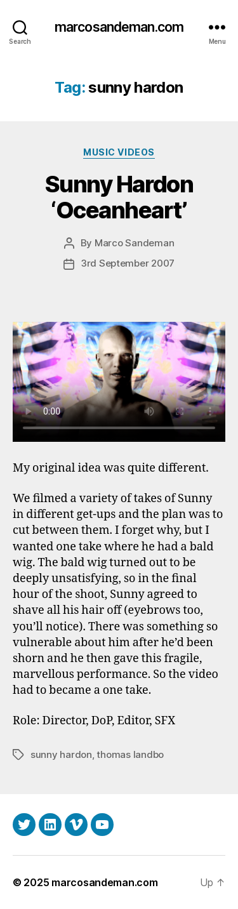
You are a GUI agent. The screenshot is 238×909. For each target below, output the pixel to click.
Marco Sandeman (134, 243)
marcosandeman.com (119, 27)
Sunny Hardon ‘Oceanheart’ (119, 197)
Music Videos (118, 152)
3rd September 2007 (128, 263)
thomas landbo (130, 754)
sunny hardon (61, 754)
